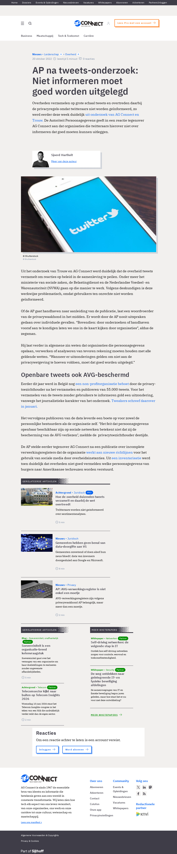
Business (26, 35)
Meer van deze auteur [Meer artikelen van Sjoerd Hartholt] (64, 161)
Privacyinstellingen (101, 815)
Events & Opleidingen (47, 2)
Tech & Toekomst (68, 35)
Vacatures (88, 2)
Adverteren (138, 2)
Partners (153, 2)
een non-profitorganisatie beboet (102, 384)
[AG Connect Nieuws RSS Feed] (144, 793)
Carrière (89, 35)
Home (14, 2)
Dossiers (26, 2)
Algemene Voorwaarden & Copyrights (40, 835)
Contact (94, 798)
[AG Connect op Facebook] (138, 793)
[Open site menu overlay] (22, 23)
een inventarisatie (126, 458)
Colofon (94, 804)
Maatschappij (45, 35)
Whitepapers (105, 2)
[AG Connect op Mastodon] (150, 787)
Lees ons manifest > (31, 822)
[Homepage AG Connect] (88, 23)
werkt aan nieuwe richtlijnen (109, 452)
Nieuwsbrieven (71, 2)
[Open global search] (30, 23)
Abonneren (122, 2)
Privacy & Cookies (30, 840)
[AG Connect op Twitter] (138, 787)
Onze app (95, 809)
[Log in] (108, 23)
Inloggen (162, 2)
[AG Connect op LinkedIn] (144, 787)
